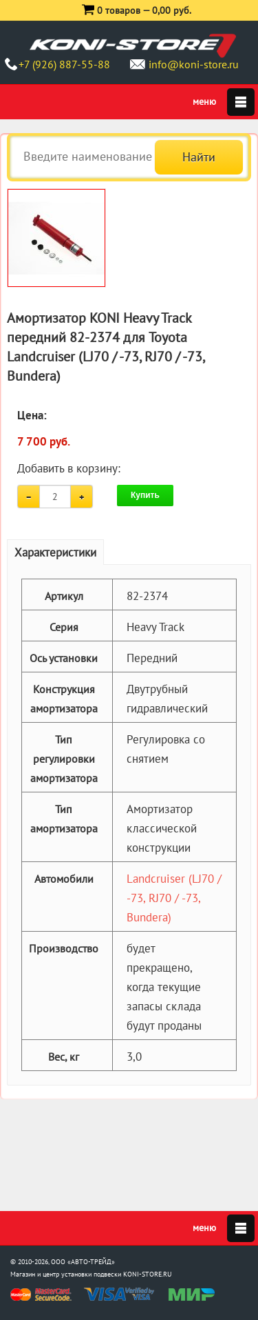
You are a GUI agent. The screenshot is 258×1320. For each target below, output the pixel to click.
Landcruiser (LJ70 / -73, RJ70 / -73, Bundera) (174, 898)
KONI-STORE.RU (147, 1274)
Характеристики (55, 552)
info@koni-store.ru (194, 64)
